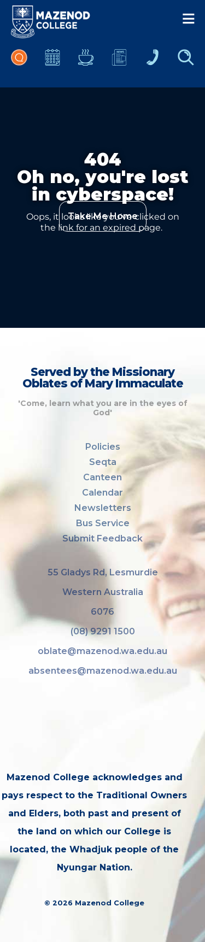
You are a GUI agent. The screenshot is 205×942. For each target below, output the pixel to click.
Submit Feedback (102, 538)
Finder (186, 62)
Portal (19, 62)
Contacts (152, 62)
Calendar (52, 62)
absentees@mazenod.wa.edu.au (102, 671)
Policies (102, 446)
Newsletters (119, 62)
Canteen (86, 62)
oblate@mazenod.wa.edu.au (102, 651)
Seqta (102, 462)
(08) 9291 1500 (103, 631)
